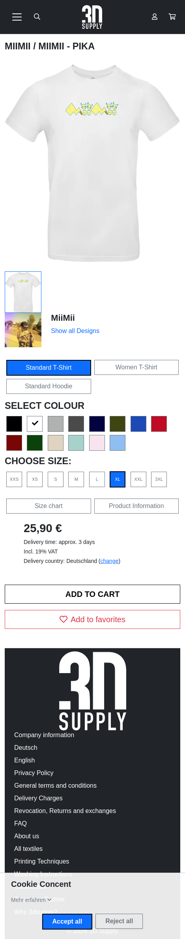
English (24, 760)
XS (35, 479)
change (110, 561)
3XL (159, 479)
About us (26, 836)
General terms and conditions (55, 785)
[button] (172, 17)
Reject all (119, 921)
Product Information (136, 505)
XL (117, 479)
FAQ (20, 823)
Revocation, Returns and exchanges (65, 810)
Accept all (67, 921)
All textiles (28, 848)
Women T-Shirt (136, 367)
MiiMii (19, 46)
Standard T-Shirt (48, 367)
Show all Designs (75, 330)
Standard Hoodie (48, 386)
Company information (44, 735)
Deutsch (25, 747)
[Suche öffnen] (37, 16)
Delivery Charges (38, 798)
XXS (14, 479)
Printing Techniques (41, 861)
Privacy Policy (34, 773)
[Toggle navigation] (17, 16)
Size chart (49, 505)
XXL (138, 479)
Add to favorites (92, 619)
